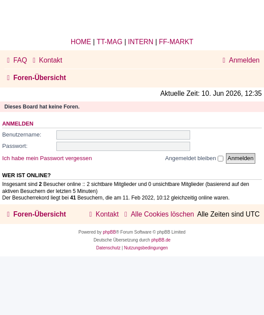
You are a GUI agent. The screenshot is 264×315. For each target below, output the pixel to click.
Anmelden (17, 124)
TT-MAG (109, 42)
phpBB (109, 232)
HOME (81, 42)
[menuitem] (15, 60)
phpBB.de (160, 240)
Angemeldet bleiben (194, 158)
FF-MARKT (176, 42)
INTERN (140, 42)
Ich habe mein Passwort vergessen (47, 158)
